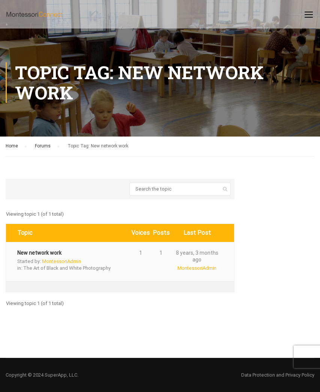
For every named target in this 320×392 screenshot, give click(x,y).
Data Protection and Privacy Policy (277, 375)
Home (12, 146)
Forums (43, 146)
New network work (39, 253)
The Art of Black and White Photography (67, 268)
